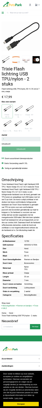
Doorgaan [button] (21, 404)
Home (4, 313)
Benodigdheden (8, 306)
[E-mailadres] (16, 326)
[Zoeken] (7, 12)
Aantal (4, 135)
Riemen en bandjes (24, 306)
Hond (11, 313)
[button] (37, 60)
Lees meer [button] (18, 398)
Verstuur (35, 327)
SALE (4, 308)
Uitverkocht (21, 149)
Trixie (35, 306)
